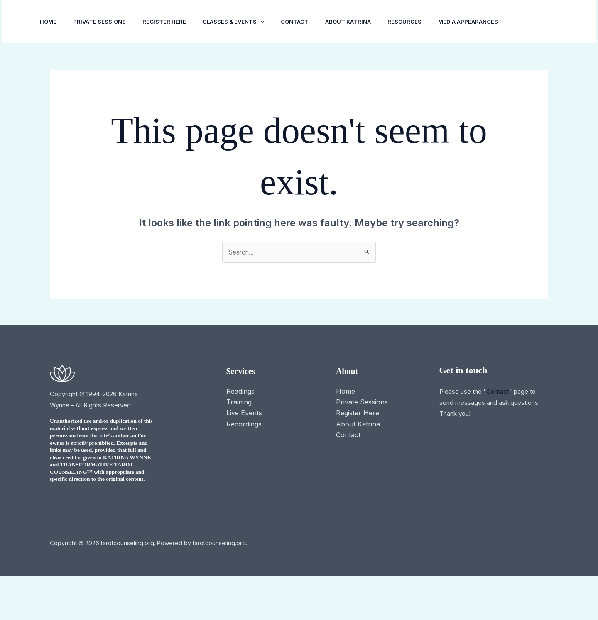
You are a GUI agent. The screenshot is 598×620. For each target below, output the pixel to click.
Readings (240, 435)
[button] (272, 21)
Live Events (244, 457)
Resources (426, 21)
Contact (310, 21)
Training (239, 445)
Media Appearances (71, 64)
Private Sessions (104, 21)
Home (50, 21)
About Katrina (366, 21)
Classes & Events (245, 21)
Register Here (172, 21)
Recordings (244, 467)
